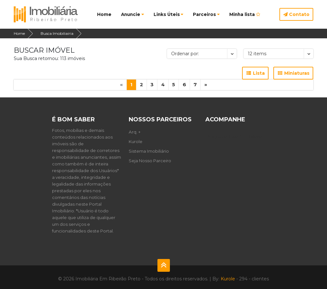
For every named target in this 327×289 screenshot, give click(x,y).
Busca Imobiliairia (57, 33)
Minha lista (244, 14)
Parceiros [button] (206, 14)
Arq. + (135, 131)
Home (104, 14)
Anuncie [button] (132, 14)
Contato (296, 14)
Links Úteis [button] (169, 14)
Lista (255, 73)
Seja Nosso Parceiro (150, 160)
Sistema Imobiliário (149, 151)
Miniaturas (293, 73)
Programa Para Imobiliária (234, 137)
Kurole (135, 141)
